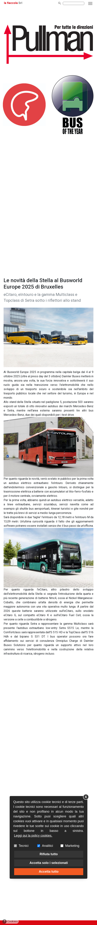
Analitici (47, 846)
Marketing (72, 846)
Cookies (10, 921)
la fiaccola (11, 3)
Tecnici (23, 846)
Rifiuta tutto (49, 854)
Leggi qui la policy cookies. (33, 835)
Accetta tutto (49, 871)
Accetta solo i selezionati (49, 863)
